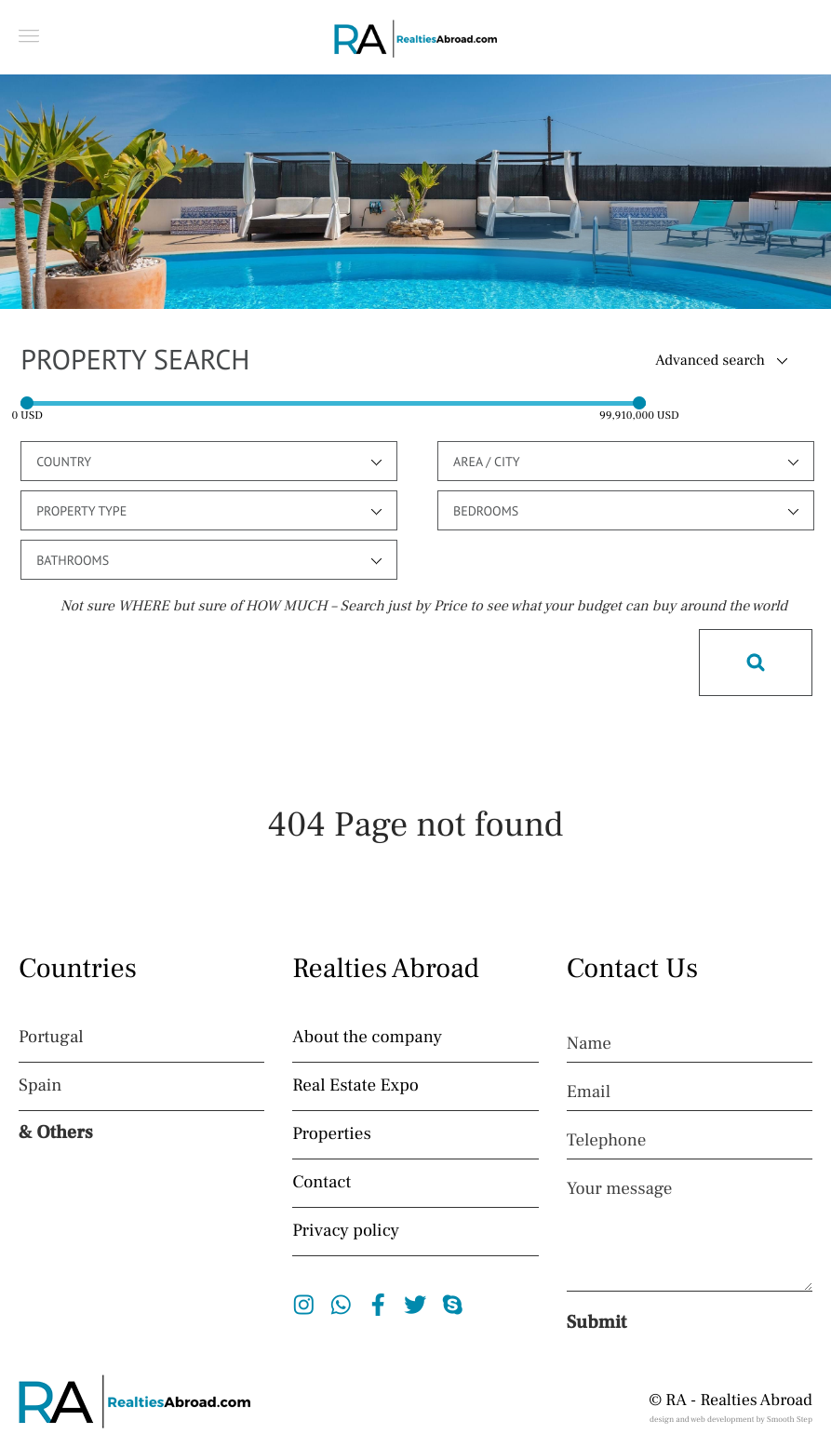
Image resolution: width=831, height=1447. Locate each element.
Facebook (378, 1304)
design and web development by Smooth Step (731, 1420)
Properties (331, 1134)
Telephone (607, 1141)
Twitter (415, 1304)
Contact (321, 1183)
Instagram (303, 1304)
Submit (597, 1322)
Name (589, 1044)
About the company (367, 1037)
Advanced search (710, 361)
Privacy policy (345, 1231)
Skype (452, 1304)
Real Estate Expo (355, 1086)
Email (588, 1092)
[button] (28, 35)
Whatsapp (341, 1304)
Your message (620, 1189)
